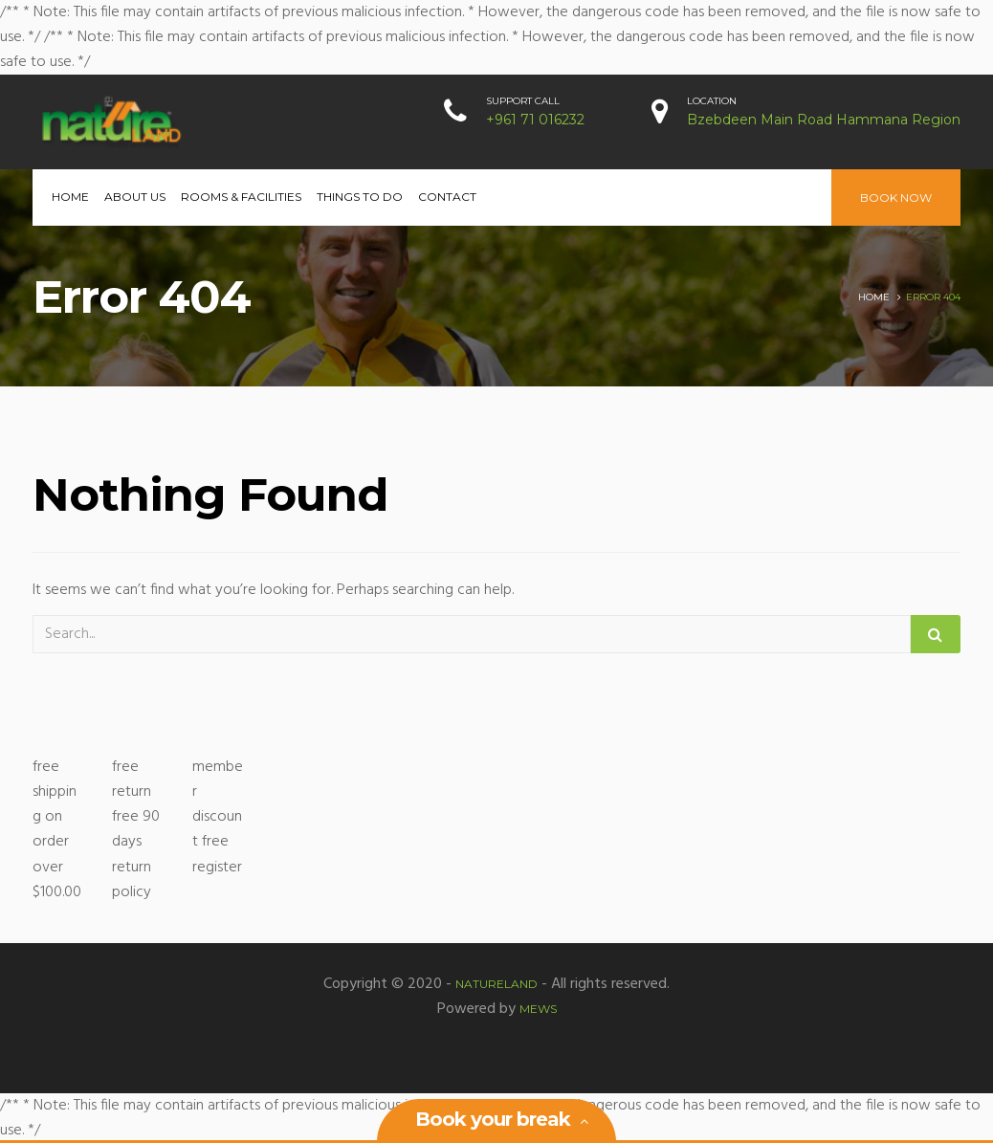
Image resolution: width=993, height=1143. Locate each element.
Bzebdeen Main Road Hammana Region (823, 119)
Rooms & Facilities (241, 196)
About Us (135, 196)
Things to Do (360, 196)
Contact (447, 196)
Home (70, 196)
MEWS (538, 1008)
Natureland (496, 984)
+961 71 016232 (535, 119)
